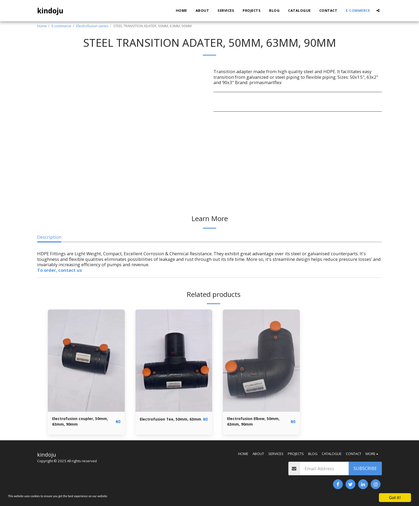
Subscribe (365, 470)
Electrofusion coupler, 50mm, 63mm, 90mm (76, 422)
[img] (86, 360)
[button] (378, 10)
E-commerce (61, 25)
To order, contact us (59, 270)
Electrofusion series (92, 25)
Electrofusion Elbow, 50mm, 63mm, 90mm (257, 422)
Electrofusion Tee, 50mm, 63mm (168, 422)
